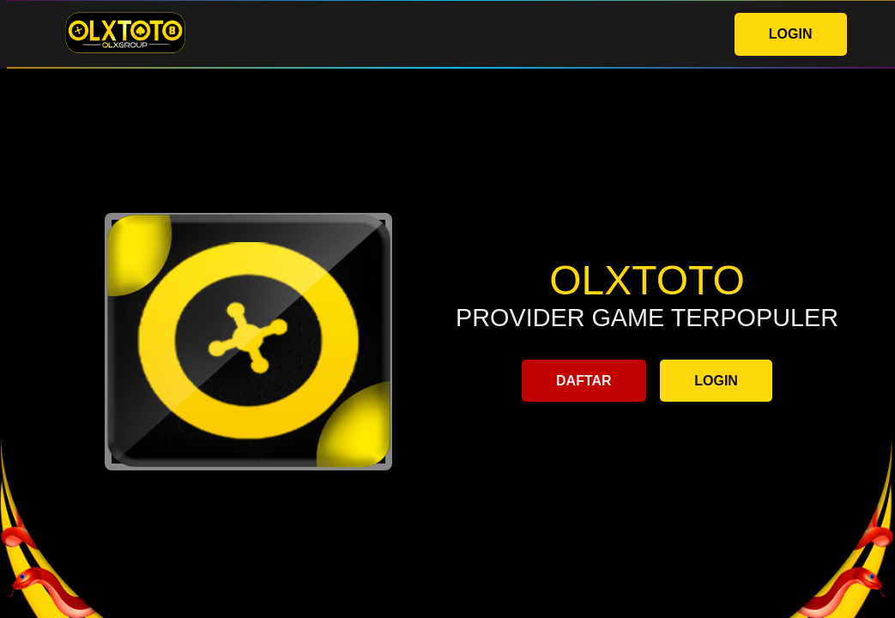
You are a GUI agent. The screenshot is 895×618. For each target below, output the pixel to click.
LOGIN (791, 34)
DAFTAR (584, 380)
